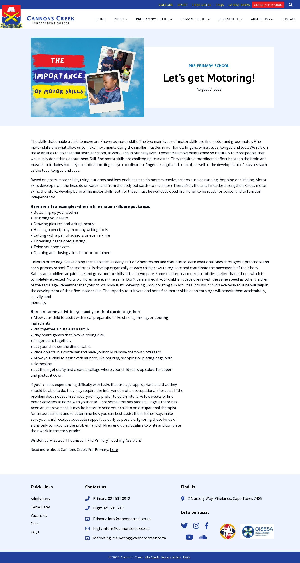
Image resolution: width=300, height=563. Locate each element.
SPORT (182, 4)
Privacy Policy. (171, 557)
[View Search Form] (290, 5)
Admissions (40, 499)
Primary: (100, 518)
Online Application (268, 5)
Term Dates (41, 507)
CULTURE (166, 4)
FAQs (35, 532)
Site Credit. (152, 557)
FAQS (220, 4)
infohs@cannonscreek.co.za (126, 528)
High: (97, 507)
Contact (289, 19)
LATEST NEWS (239, 4)
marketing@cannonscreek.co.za (139, 537)
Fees (34, 524)
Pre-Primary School (209, 65)
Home (101, 19)
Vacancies (39, 516)
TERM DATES (201, 4)
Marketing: (102, 537)
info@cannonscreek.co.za (129, 518)
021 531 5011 (113, 507)
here (114, 449)
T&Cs (187, 557)
